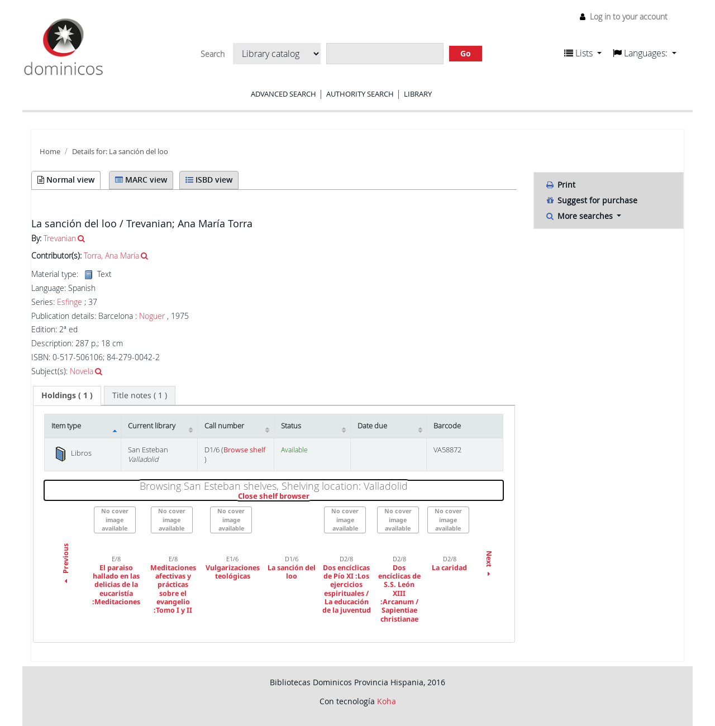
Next (489, 565)
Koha (386, 701)
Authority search (360, 94)
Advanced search (283, 94)
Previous (65, 564)
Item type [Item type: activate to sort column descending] (66, 426)
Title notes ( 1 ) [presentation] (139, 395)
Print (560, 184)
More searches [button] (580, 216)
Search (213, 54)
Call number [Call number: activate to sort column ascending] (224, 426)
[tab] (67, 395)
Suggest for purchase (591, 200)
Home (50, 151)
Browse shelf (244, 450)
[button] (583, 53)
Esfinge (69, 302)
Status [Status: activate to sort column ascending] (291, 426)
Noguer (152, 316)
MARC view (141, 179)
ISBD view (208, 179)
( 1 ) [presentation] (67, 395)
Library (418, 94)
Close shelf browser (312, 496)
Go (465, 53)
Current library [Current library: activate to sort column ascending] (151, 426)
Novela (81, 371)
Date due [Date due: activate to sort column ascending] (372, 426)
